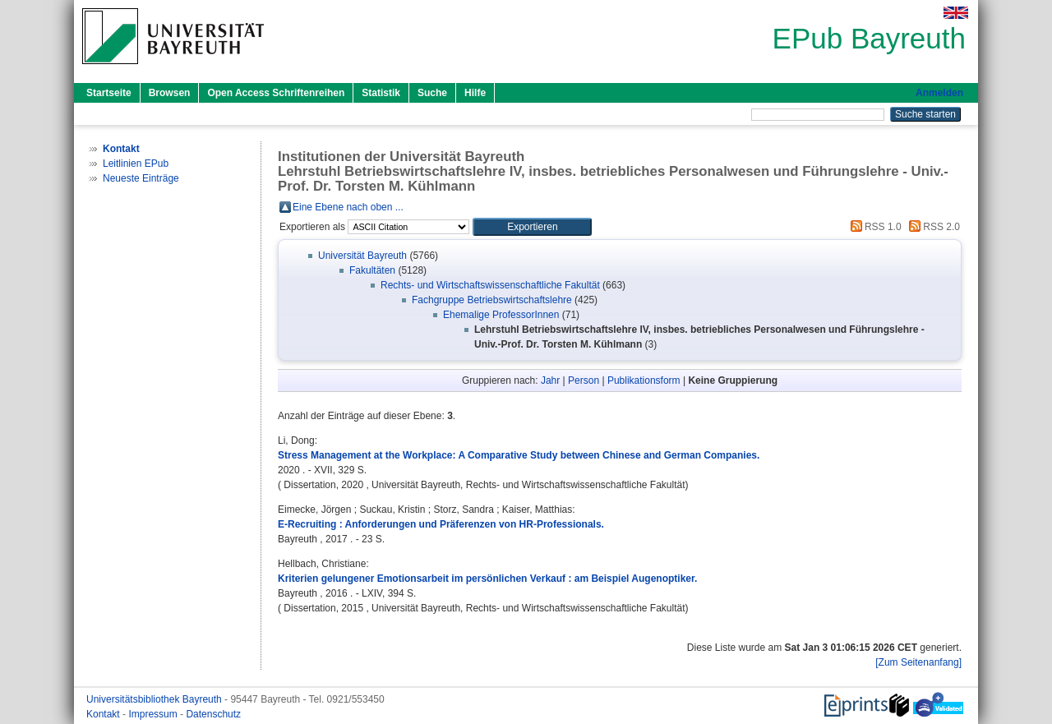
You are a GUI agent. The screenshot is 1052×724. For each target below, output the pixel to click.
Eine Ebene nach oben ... (348, 207)
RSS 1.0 (874, 227)
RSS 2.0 (932, 227)
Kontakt (104, 714)
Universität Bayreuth (362, 255)
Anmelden (939, 93)
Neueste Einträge (141, 178)
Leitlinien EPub (135, 163)
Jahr (550, 380)
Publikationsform (644, 380)
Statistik (381, 93)
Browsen (170, 93)
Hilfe (475, 93)
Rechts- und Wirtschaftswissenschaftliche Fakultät (490, 285)
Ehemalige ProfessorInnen (501, 314)
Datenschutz (213, 714)
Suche (432, 93)
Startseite (109, 93)
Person (583, 380)
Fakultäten (372, 270)
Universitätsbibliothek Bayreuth (155, 699)
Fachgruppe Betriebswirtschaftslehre (492, 300)
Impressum (154, 714)
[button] (532, 227)
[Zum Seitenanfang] (918, 662)
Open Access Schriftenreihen (275, 93)
